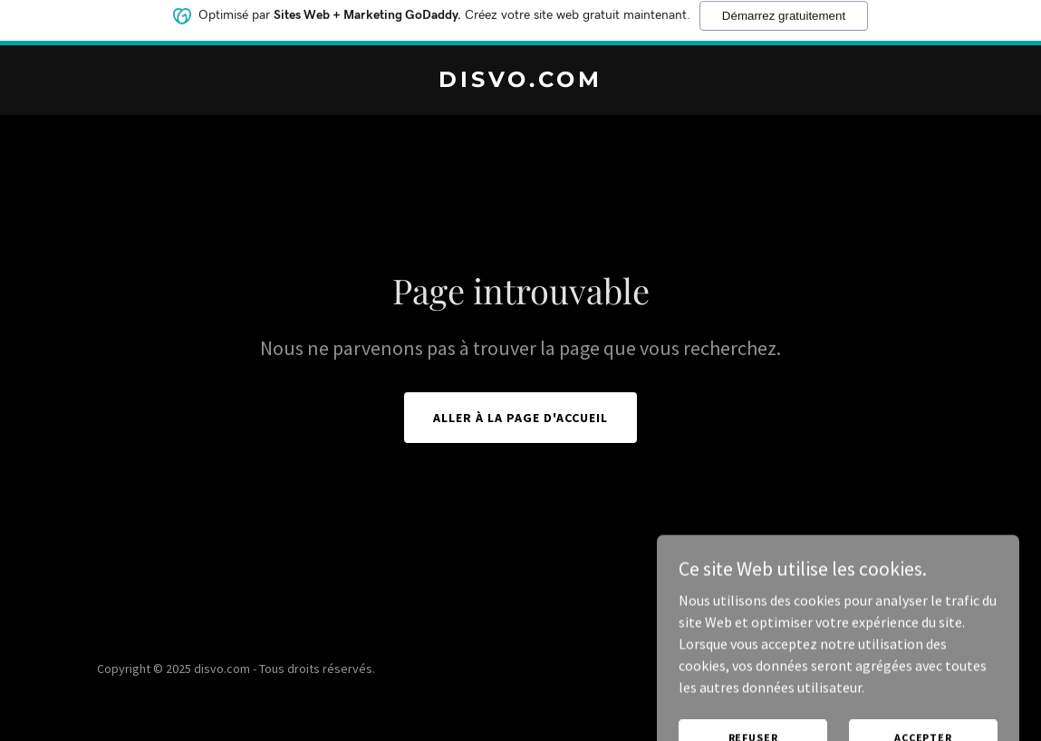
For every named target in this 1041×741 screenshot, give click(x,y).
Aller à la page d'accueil (520, 417)
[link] (520, 81)
